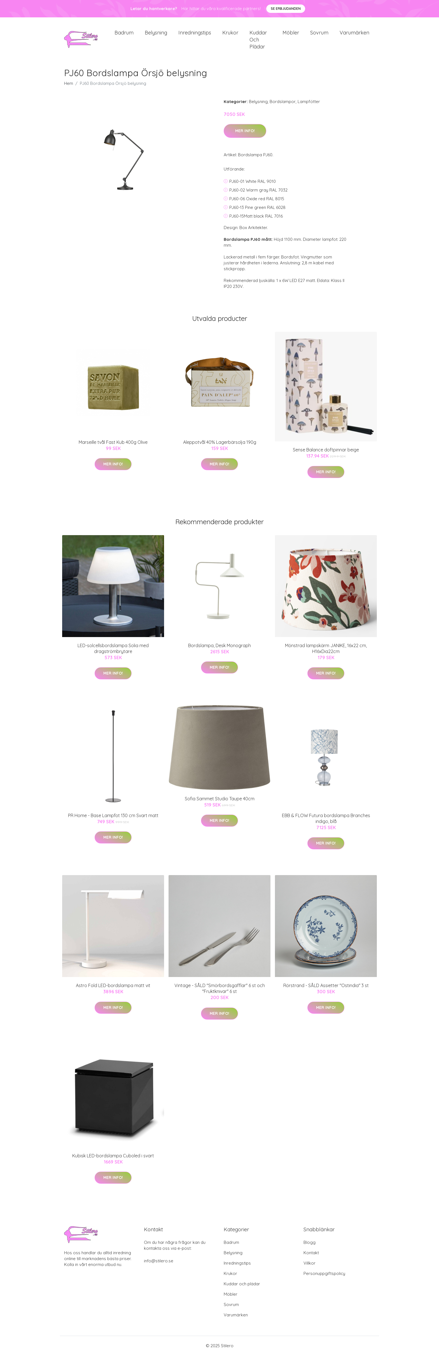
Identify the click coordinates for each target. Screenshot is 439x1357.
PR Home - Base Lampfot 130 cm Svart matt (113, 817)
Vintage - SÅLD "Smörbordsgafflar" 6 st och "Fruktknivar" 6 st (219, 990)
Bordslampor (283, 103)
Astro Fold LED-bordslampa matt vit (113, 987)
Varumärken (354, 33)
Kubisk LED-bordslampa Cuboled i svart (113, 1157)
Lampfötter (309, 103)
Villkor (309, 1264)
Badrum (124, 33)
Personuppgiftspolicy (324, 1275)
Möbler (290, 33)
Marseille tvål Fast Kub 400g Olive (113, 444)
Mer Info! (245, 132)
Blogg (309, 1244)
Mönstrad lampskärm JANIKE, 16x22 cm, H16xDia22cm (326, 650)
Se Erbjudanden (286, 8)
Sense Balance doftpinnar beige (326, 451)
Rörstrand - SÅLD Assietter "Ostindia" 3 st (326, 987)
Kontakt (311, 1254)
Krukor (230, 33)
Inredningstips (194, 33)
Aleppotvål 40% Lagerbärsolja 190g (219, 444)
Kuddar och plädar (258, 40)
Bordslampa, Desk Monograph (219, 647)
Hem (68, 85)
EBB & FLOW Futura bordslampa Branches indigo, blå (326, 820)
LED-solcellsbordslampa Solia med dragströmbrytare (113, 650)
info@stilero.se (158, 1262)
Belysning (156, 33)
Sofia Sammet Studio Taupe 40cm (219, 800)
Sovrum (319, 33)
